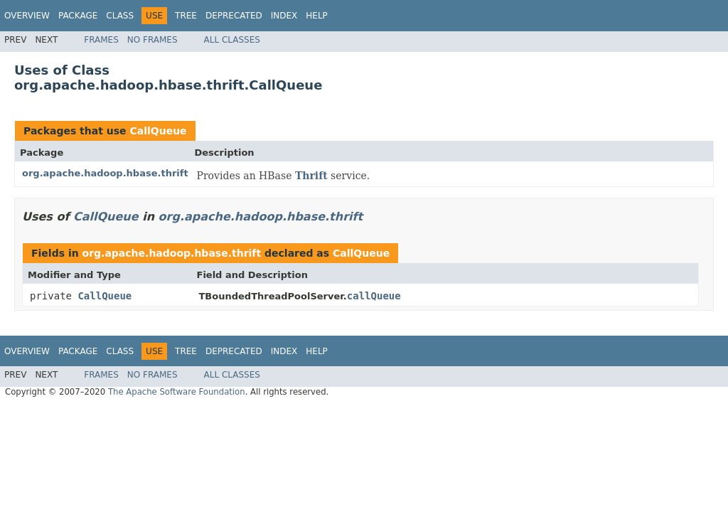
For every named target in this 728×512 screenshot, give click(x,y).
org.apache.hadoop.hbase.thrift (105, 173)
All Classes (232, 40)
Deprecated (233, 16)
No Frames (152, 40)
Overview (27, 16)
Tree (186, 16)
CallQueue (157, 131)
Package (77, 16)
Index (284, 16)
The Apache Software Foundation (176, 392)
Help (317, 16)
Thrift (311, 175)
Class (120, 16)
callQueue (374, 296)
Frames (101, 40)
